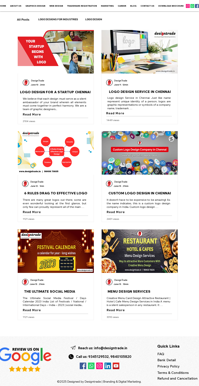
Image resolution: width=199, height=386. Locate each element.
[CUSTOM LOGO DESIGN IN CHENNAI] (140, 193)
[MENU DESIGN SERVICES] (129, 291)
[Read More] (32, 114)
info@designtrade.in (110, 348)
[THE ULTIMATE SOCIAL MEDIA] (50, 291)
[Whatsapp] (192, 6)
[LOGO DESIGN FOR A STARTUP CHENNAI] (55, 92)
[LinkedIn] (107, 366)
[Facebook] (197, 6)
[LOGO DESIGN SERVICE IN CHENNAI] (140, 91)
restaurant (149, 305)
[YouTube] (116, 366)
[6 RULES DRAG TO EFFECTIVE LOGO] (56, 193)
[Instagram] (188, 6)
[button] (107, 6)
